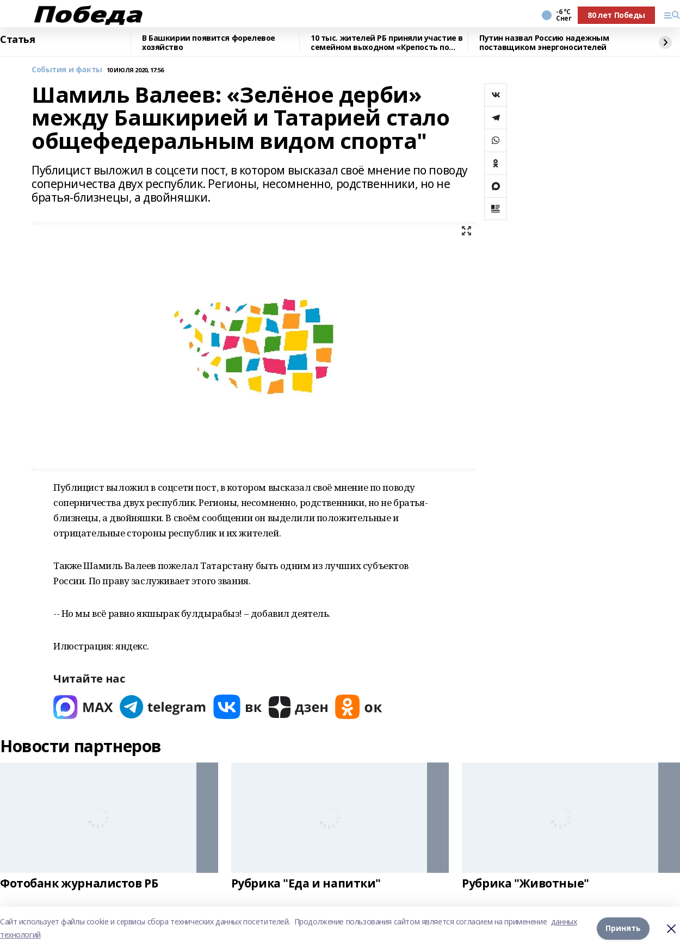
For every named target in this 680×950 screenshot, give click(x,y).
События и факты (67, 69)
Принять (623, 928)
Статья (17, 40)
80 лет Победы (616, 15)
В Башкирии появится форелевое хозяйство (208, 43)
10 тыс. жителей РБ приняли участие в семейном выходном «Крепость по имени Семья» (387, 43)
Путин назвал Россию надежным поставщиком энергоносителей (544, 43)
